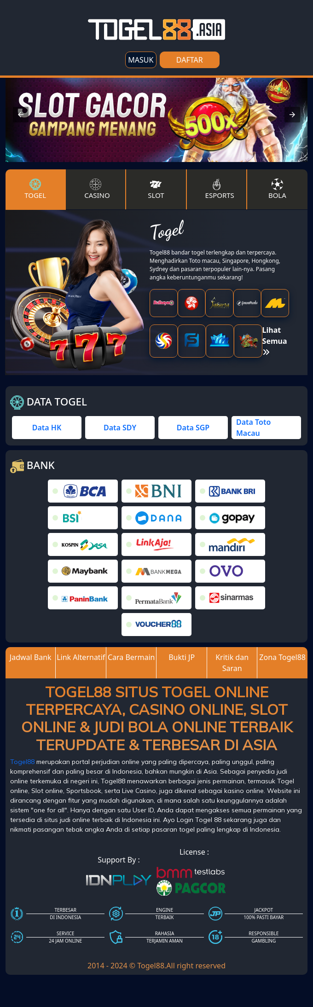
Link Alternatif (81, 657)
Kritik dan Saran (232, 662)
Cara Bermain (131, 657)
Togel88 (22, 762)
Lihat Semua (274, 340)
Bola (277, 189)
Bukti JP (181, 657)
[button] (21, 114)
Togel (35, 189)
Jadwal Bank (31, 657)
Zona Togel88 (282, 657)
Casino (97, 189)
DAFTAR (189, 60)
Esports (219, 189)
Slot (156, 189)
